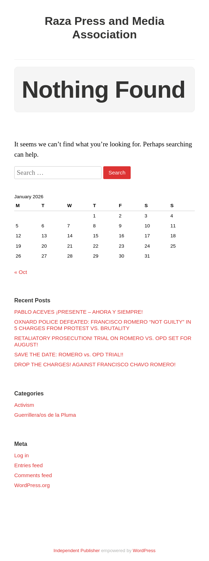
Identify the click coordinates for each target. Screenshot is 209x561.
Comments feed (33, 475)
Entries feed (28, 465)
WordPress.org (32, 485)
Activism (24, 405)
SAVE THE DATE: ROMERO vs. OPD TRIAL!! (68, 354)
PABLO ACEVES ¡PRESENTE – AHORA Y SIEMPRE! (78, 312)
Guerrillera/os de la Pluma (45, 415)
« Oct (20, 272)
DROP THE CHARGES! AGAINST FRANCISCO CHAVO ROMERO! (95, 364)
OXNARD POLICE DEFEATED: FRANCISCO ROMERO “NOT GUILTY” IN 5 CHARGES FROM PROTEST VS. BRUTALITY (102, 325)
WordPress (144, 550)
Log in (21, 455)
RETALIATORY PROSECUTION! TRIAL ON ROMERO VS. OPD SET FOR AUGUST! (103, 341)
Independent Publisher (76, 550)
